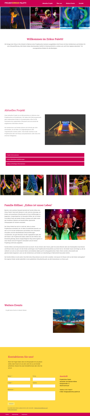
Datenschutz (15, 414)
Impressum (24, 414)
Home (7, 414)
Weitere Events (70, 3)
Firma (34, 376)
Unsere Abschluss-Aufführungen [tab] (16, 159)
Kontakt (81, 3)
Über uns (59, 3)
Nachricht (11, 389)
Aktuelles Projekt (47, 3)
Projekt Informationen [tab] (13, 155)
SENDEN (11, 403)
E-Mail (10, 383)
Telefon (35, 383)
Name (10, 376)
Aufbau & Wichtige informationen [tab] (16, 164)
